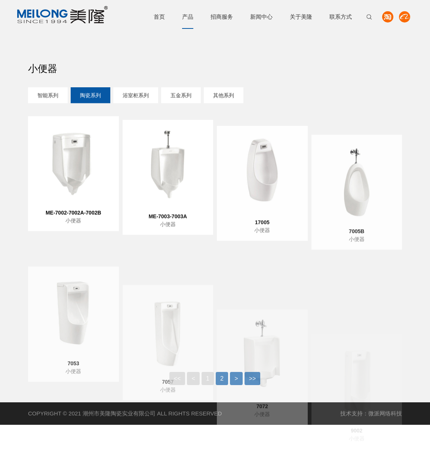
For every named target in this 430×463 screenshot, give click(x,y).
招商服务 (222, 16)
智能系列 (47, 96)
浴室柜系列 (136, 96)
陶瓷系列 (90, 96)
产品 (187, 16)
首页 (159, 16)
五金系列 (181, 96)
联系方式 (340, 16)
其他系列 (223, 96)
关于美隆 (301, 16)
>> (252, 382)
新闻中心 (261, 16)
